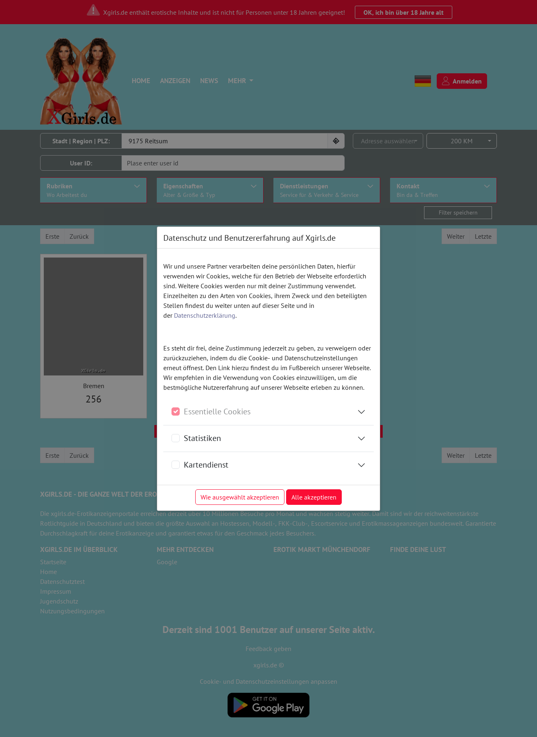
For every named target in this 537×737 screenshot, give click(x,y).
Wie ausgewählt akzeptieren (240, 497)
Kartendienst (206, 464)
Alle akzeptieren (313, 497)
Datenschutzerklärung (204, 315)
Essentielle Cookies (217, 411)
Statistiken (202, 438)
